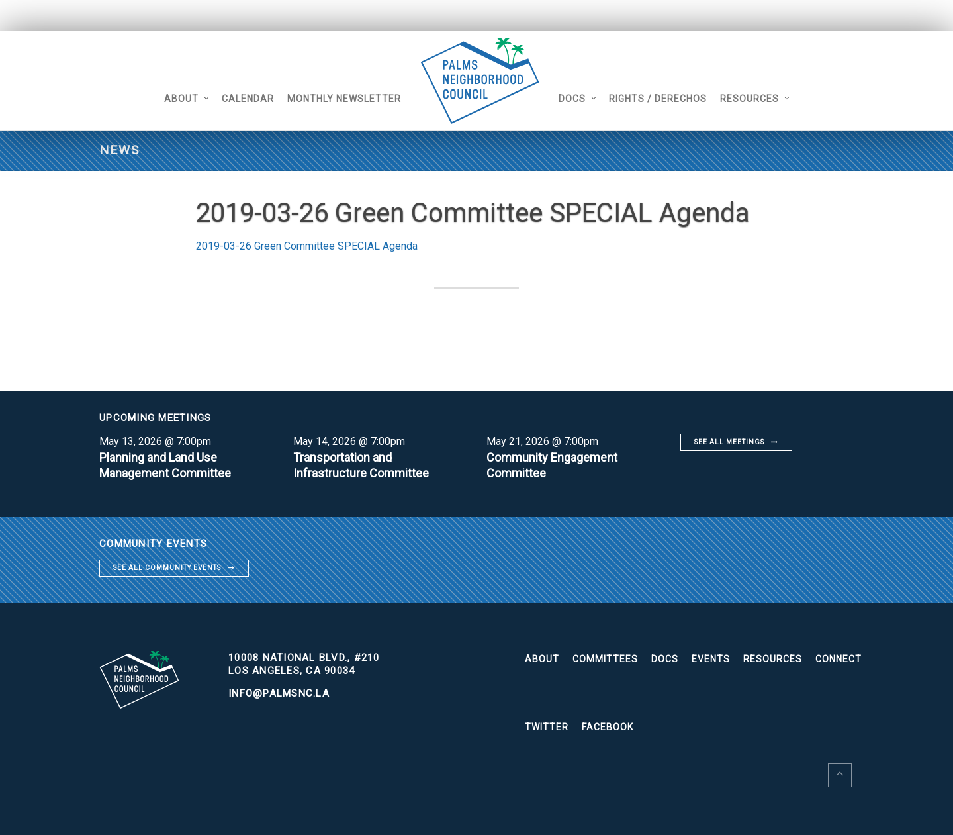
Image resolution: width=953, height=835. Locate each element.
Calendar (248, 98)
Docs (572, 98)
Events (711, 659)
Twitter (546, 727)
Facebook (607, 727)
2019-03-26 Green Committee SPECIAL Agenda (307, 246)
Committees (605, 659)
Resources (749, 98)
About (181, 98)
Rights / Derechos (658, 98)
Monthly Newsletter (344, 98)
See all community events (167, 567)
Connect (838, 659)
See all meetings (729, 442)
